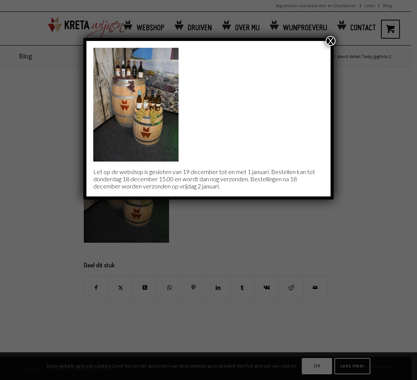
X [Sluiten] (331, 41)
